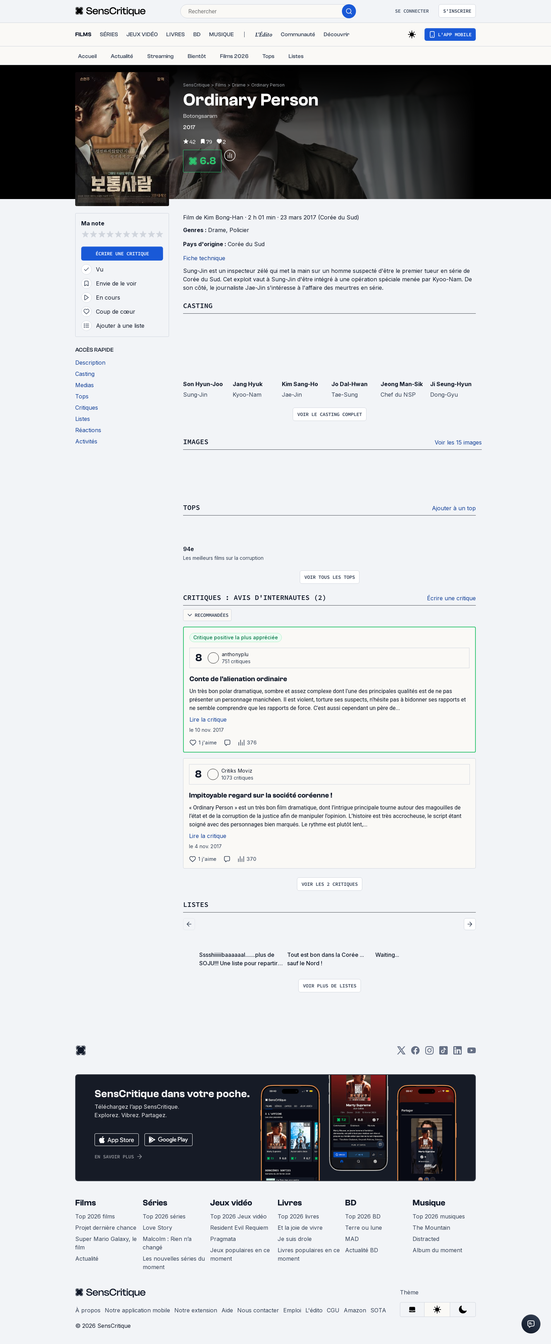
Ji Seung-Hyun (451, 384)
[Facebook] (415, 1053)
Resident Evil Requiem (239, 1227)
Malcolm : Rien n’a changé (167, 1243)
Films (220, 85)
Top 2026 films (95, 1216)
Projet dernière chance (105, 1227)
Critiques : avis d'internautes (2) (254, 597)
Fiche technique (204, 258)
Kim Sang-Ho (300, 384)
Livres (290, 1203)
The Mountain (431, 1227)
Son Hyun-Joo (203, 384)
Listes (195, 904)
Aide (227, 1310)
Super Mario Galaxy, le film (106, 1243)
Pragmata (223, 1238)
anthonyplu (235, 654)
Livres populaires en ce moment (309, 1254)
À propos (88, 1310)
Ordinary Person (268, 85)
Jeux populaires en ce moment (240, 1254)
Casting (198, 305)
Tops (191, 507)
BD (350, 1203)
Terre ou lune (363, 1227)
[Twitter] (401, 1053)
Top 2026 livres (298, 1216)
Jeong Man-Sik (402, 384)
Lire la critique (208, 719)
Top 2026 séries (164, 1216)
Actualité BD (361, 1250)
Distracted (426, 1238)
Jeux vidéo (231, 1203)
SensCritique (196, 85)
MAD (352, 1238)
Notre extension (195, 1310)
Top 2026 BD (363, 1216)
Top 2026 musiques (439, 1216)
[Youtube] (471, 1053)
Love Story (157, 1227)
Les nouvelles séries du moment (174, 1263)
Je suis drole (295, 1238)
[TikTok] (443, 1053)
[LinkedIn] (457, 1053)
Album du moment (437, 1250)
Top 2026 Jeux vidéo (238, 1216)
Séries (155, 1203)
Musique (429, 1203)
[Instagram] (429, 1053)
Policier (239, 229)
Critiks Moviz (236, 771)
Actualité (86, 1258)
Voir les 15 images (458, 442)
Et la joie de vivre (300, 1227)
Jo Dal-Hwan (349, 384)
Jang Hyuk (247, 384)
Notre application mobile (137, 1310)
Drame (239, 85)
